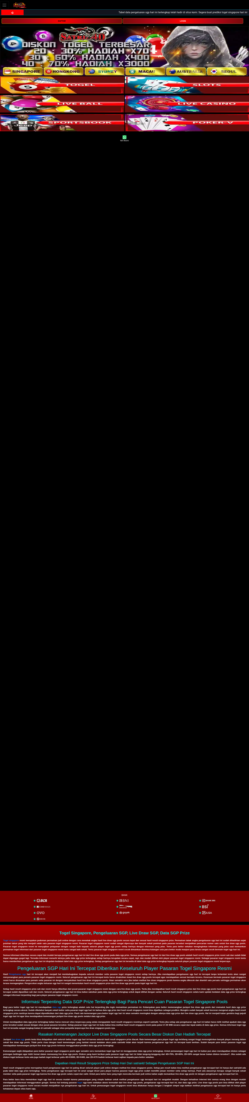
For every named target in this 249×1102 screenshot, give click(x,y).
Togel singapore (11, 940)
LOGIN (183, 21)
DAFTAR (62, 21)
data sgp (56, 1007)
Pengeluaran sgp (17, 974)
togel (79, 1082)
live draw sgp (18, 1039)
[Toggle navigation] (4, 5)
